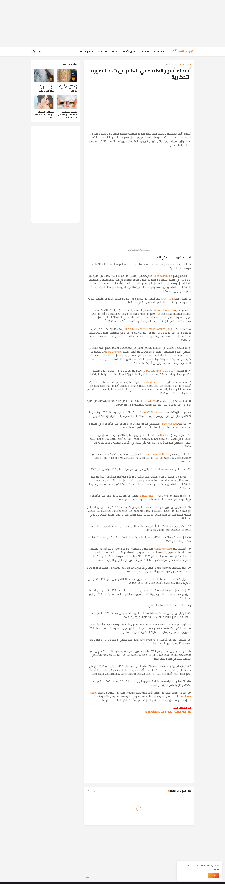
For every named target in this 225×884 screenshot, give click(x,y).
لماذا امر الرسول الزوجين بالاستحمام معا (44, 114)
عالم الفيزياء (146, 495)
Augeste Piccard (163, 548)
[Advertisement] (112, 23)
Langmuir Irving (163, 275)
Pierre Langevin (166, 370)
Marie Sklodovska (164, 309)
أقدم (87, 877)
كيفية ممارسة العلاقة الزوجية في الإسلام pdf (67, 114)
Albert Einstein (112, 351)
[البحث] (33, 51)
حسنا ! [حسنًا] (213, 875)
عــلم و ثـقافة (161, 51)
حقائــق (145, 51)
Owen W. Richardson (151, 412)
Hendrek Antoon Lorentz (150, 328)
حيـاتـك (103, 51)
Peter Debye (169, 423)
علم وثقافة (170, 64)
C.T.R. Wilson (148, 400)
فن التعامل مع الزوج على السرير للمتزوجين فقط (46, 88)
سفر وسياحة (86, 51)
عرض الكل (91, 791)
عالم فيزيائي (128, 328)
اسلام (114, 51)
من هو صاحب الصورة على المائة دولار (168, 711)
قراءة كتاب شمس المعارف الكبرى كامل (68, 88)
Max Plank (167, 298)
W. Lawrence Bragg (158, 453)
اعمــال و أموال (129, 51)
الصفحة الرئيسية (184, 64)
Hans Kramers (166, 469)
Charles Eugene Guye (154, 381)
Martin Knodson (161, 434)
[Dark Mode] (39, 51)
